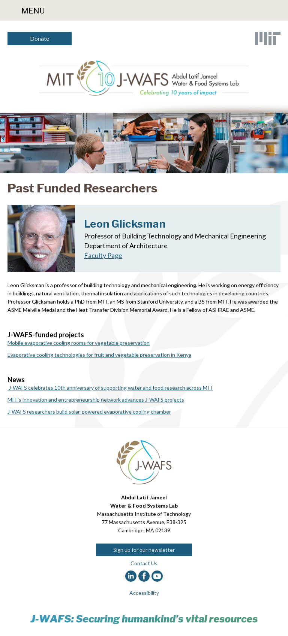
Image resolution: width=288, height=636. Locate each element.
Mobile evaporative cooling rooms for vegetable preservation (79, 343)
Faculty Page (103, 255)
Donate (39, 38)
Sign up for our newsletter (144, 550)
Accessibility (144, 593)
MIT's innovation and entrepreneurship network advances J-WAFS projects (96, 399)
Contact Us (144, 563)
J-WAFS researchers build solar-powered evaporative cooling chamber (89, 411)
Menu (33, 10)
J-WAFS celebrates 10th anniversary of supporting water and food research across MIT (110, 387)
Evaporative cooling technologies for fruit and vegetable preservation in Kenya (99, 355)
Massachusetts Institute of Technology (144, 514)
